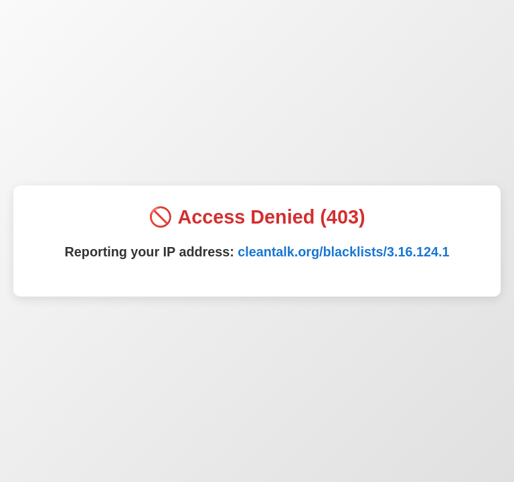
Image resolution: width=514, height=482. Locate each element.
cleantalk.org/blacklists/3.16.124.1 (343, 251)
